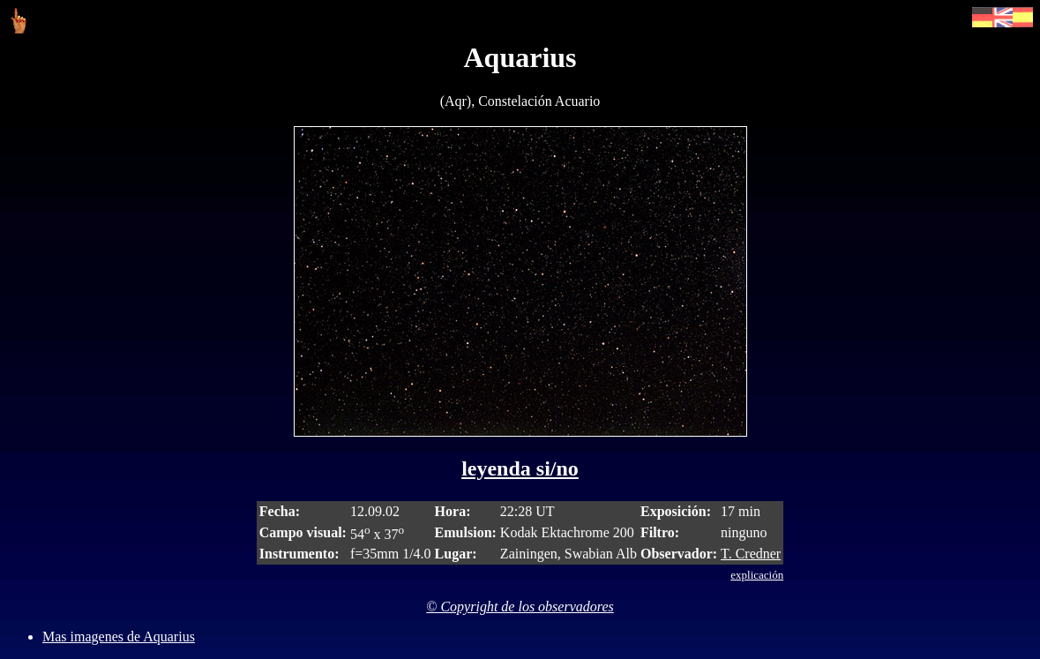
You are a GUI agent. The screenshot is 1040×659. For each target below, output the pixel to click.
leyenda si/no (520, 468)
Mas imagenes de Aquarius (118, 636)
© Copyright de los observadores (519, 606)
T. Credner (751, 553)
